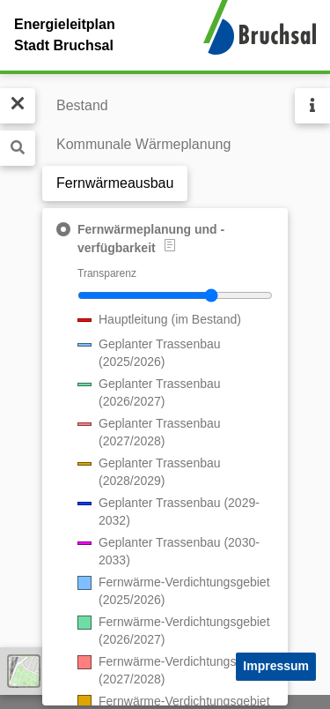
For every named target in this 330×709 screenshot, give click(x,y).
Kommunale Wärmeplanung (143, 144)
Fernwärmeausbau (114, 182)
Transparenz (106, 273)
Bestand (82, 105)
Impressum (276, 666)
